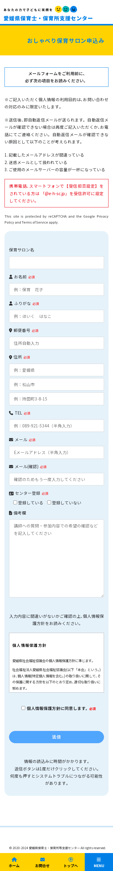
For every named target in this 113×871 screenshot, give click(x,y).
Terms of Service (35, 222)
